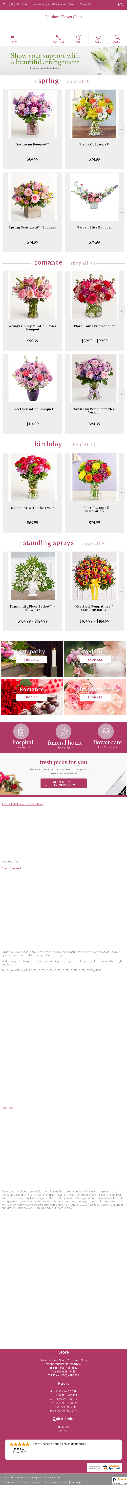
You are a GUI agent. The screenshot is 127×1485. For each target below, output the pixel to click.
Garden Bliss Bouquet (94, 227)
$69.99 (32, 522)
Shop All (76, 81)
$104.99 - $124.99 (33, 621)
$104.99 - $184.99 (94, 621)
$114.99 (32, 423)
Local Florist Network (55, 1482)
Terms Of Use (12, 1482)
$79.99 (94, 242)
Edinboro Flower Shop (63, 17)
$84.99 (32, 159)
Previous (5, 129)
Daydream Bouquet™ (33, 144)
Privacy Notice (32, 1482)
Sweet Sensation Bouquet (32, 409)
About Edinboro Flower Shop (22, 804)
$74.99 (94, 159)
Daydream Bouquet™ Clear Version (94, 410)
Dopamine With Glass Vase (32, 508)
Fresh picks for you (63, 767)
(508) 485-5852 (18, 4)
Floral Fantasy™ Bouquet (94, 326)
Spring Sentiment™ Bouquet (32, 227)
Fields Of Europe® (94, 144)
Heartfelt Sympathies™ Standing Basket (94, 608)
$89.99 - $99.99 (94, 340)
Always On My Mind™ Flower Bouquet (32, 327)
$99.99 (32, 340)
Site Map (76, 1482)
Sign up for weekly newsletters (64, 783)
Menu (13, 41)
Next (121, 129)
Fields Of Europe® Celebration (94, 509)
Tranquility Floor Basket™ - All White (33, 608)
